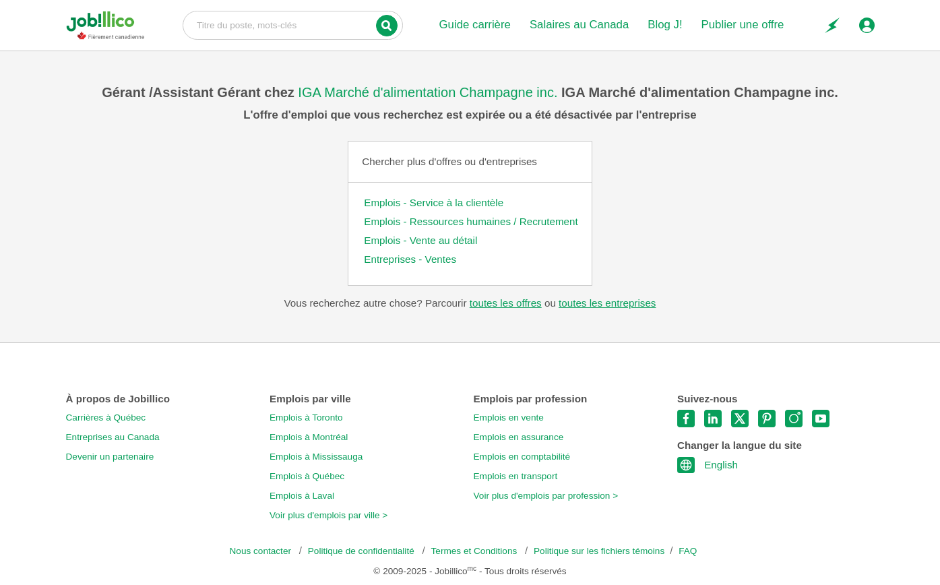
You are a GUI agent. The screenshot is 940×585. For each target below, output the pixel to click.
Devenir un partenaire (110, 457)
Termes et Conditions (475, 551)
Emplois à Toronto (306, 417)
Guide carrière (475, 24)
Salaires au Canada (579, 24)
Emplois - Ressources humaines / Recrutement (470, 221)
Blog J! (665, 24)
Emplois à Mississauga (316, 457)
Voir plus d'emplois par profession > (546, 496)
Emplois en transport (516, 476)
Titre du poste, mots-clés (293, 24)
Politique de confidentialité (362, 551)
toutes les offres (506, 303)
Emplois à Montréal (309, 437)
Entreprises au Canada (113, 437)
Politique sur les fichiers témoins (599, 551)
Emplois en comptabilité (522, 457)
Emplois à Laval (302, 496)
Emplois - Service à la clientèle (433, 202)
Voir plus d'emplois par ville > (328, 515)
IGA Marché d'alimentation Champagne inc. (429, 92)
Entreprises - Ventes (410, 259)
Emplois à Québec (307, 476)
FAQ (688, 551)
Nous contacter (262, 551)
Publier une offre (742, 24)
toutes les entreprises (607, 303)
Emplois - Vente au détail (420, 240)
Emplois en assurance (519, 437)
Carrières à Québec (106, 417)
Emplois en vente (509, 417)
